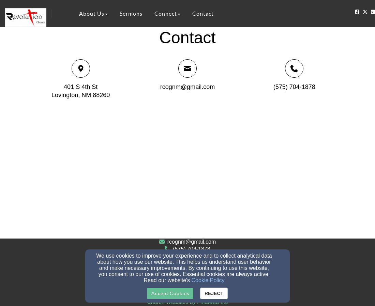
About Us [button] (93, 14)
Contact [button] (203, 14)
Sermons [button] (131, 14)
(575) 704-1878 (294, 86)
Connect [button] (167, 14)
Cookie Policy (208, 280)
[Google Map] (187, 172)
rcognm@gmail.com (187, 86)
